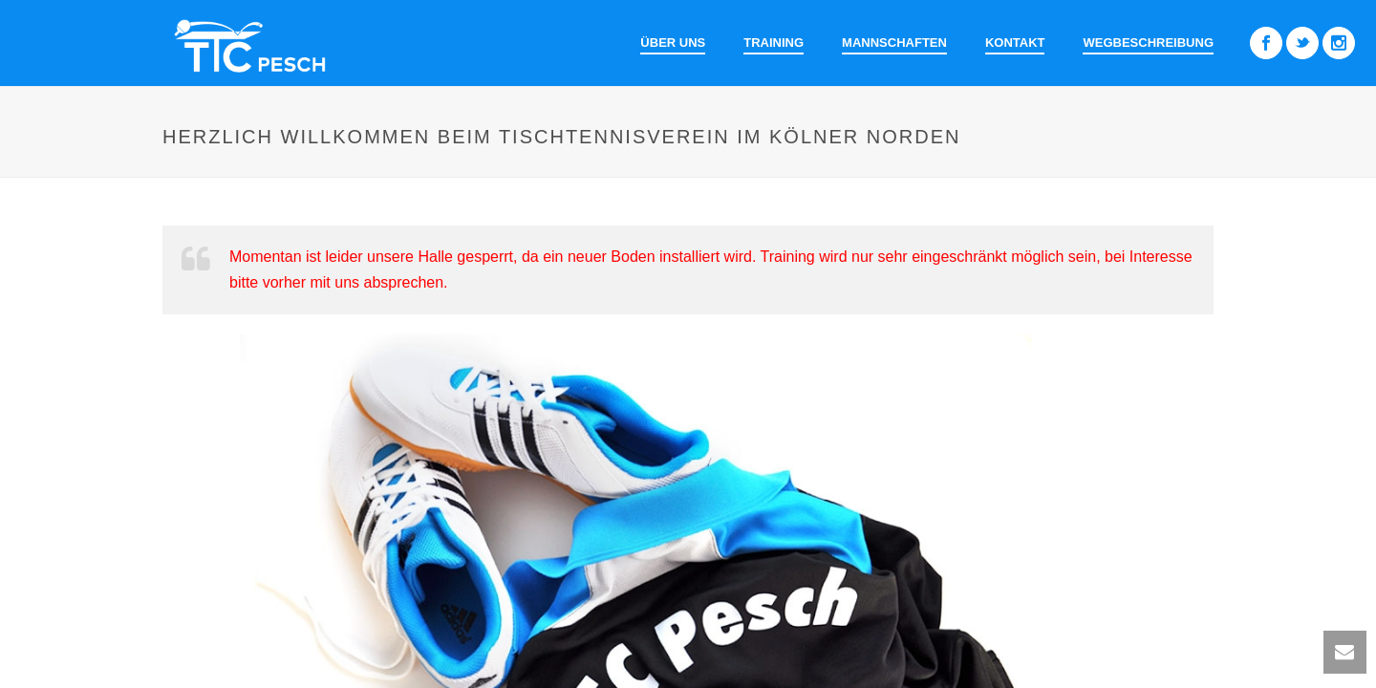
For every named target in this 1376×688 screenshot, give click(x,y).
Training (773, 42)
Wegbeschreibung (1148, 42)
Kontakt (1015, 42)
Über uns (672, 42)
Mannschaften (894, 42)
